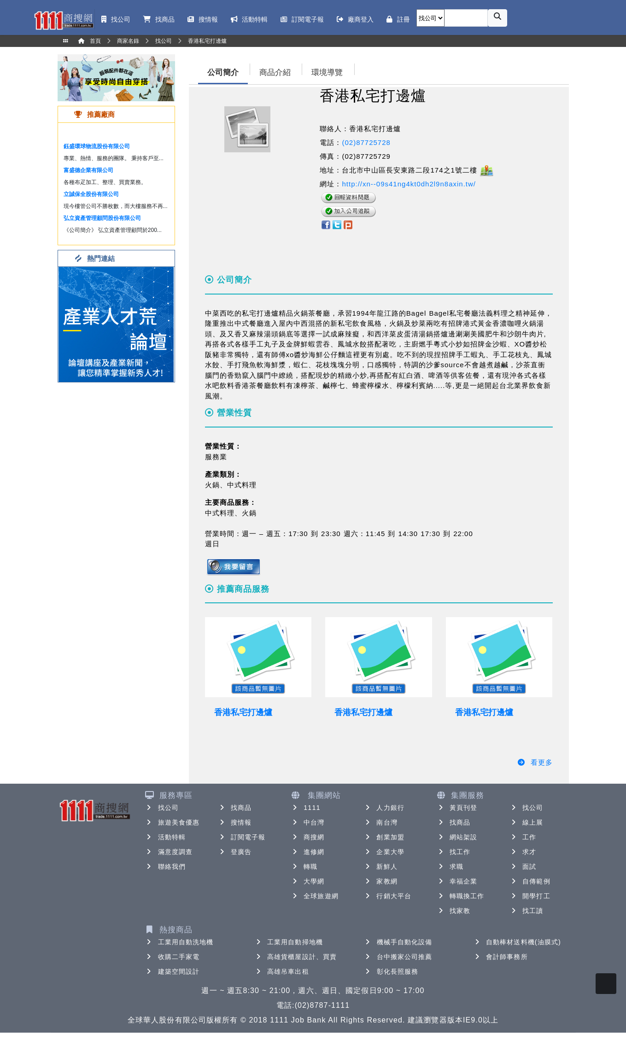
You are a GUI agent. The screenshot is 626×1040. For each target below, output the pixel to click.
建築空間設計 (172, 971)
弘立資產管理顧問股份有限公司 (102, 218)
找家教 (453, 910)
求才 (522, 851)
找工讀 (526, 910)
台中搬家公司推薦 (398, 956)
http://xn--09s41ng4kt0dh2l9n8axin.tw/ (409, 184)
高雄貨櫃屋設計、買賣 (295, 956)
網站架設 (457, 837)
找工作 (453, 851)
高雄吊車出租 (281, 971)
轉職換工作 (461, 896)
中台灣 (307, 822)
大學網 (307, 881)
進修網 (307, 851)
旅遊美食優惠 (172, 822)
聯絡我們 (165, 866)
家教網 (380, 881)
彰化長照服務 (391, 971)
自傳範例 (529, 881)
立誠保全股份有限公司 (91, 194)
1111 (306, 807)
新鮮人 (380, 866)
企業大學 (383, 851)
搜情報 (235, 822)
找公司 (162, 807)
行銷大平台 (387, 896)
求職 (450, 866)
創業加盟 (383, 837)
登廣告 (235, 851)
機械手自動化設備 (398, 942)
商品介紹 (275, 72)
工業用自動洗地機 (179, 942)
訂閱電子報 (242, 837)
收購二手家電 (172, 956)
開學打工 (529, 896)
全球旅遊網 (315, 896)
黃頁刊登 (457, 807)
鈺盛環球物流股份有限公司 (97, 146)
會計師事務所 (500, 956)
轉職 (304, 866)
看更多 (535, 762)
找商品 (235, 807)
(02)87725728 (366, 142)
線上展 (526, 822)
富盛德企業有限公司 (88, 170)
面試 (522, 866)
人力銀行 (383, 807)
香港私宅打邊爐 (243, 712)
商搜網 (307, 837)
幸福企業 (457, 881)
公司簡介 (223, 72)
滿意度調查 (169, 851)
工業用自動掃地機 (288, 942)
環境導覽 (327, 72)
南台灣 (380, 822)
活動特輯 (165, 837)
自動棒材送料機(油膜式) (517, 942)
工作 (522, 837)
